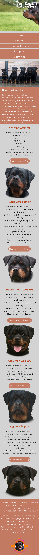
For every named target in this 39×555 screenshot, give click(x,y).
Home (19, 35)
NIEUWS (14, 503)
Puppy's (19, 51)
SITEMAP (34, 511)
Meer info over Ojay (19, 386)
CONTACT (23, 511)
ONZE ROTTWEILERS (29, 503)
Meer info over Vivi (19, 161)
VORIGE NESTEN (26, 505)
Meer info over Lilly (19, 460)
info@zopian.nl (20, 532)
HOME (5, 503)
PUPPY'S (12, 505)
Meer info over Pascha (19, 320)
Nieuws (19, 40)
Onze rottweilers (19, 45)
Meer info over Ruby (19, 249)
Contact (19, 56)
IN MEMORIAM (14, 508)
